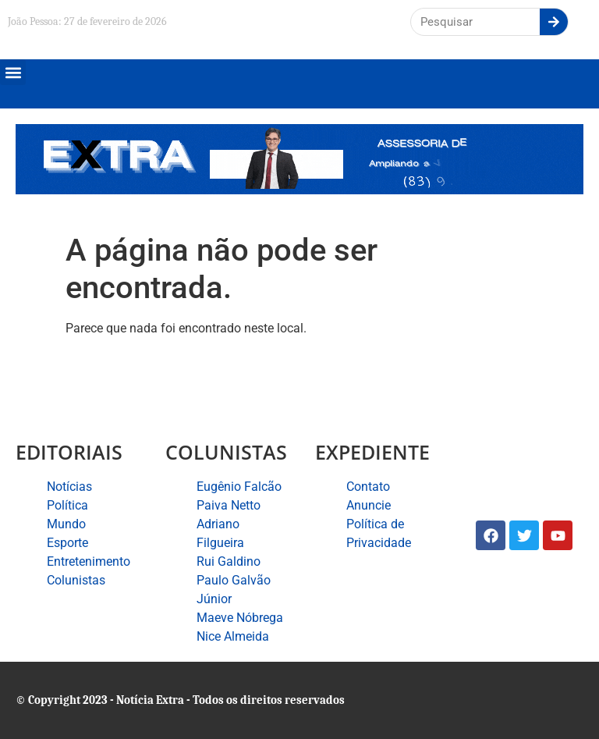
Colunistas (76, 580)
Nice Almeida (233, 636)
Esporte (67, 542)
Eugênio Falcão (239, 486)
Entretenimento (88, 561)
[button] (13, 72)
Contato (368, 486)
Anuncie (368, 505)
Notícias (69, 486)
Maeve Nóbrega (240, 617)
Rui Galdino (229, 561)
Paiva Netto (229, 505)
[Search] (554, 22)
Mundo (66, 524)
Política (67, 505)
